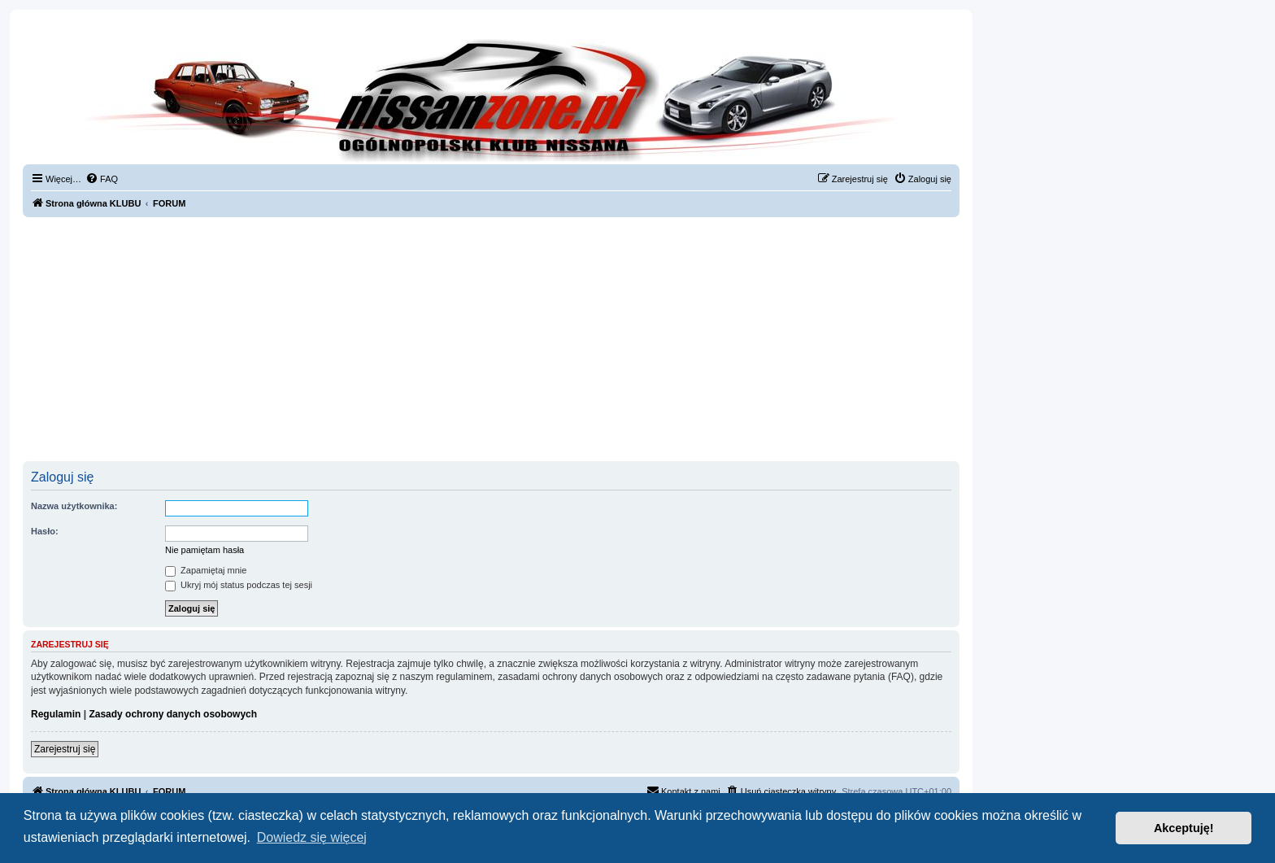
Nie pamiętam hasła (204, 550)
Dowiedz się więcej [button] (312, 837)
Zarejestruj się (64, 749)
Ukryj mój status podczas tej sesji (238, 585)
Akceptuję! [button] (1184, 828)
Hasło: (45, 531)
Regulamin (56, 714)
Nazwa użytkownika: (74, 506)
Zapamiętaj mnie (205, 570)
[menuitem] (101, 179)
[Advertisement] (491, 339)
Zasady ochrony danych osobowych (173, 714)
